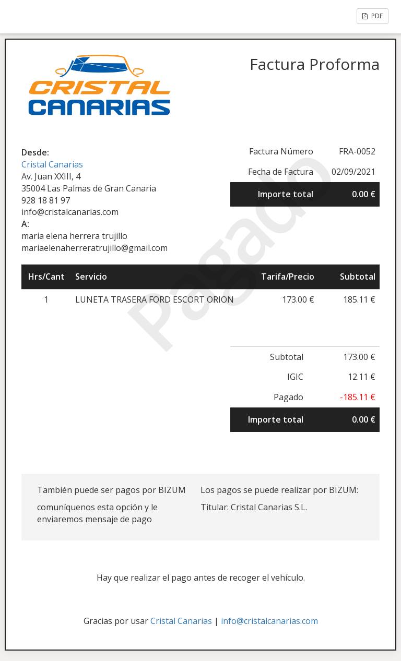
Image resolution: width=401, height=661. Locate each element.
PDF (372, 15)
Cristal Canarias (52, 164)
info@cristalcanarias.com (269, 621)
